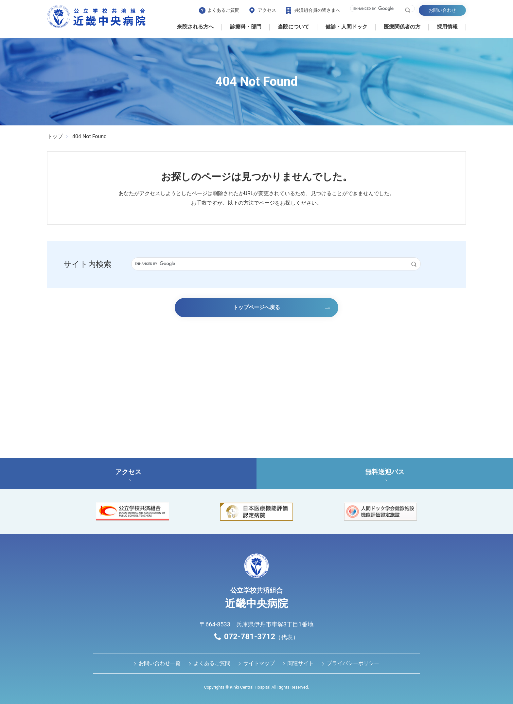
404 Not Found (89, 136)
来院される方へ (195, 27)
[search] (378, 8)
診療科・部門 (245, 27)
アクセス (267, 10)
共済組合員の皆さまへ (317, 10)
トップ (55, 136)
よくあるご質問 (223, 10)
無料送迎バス (384, 474)
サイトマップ (259, 663)
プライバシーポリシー (353, 663)
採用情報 (447, 27)
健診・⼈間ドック (346, 27)
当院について (293, 27)
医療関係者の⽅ (402, 27)
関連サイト (301, 663)
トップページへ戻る (256, 307)
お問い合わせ (442, 10)
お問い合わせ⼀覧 (160, 663)
